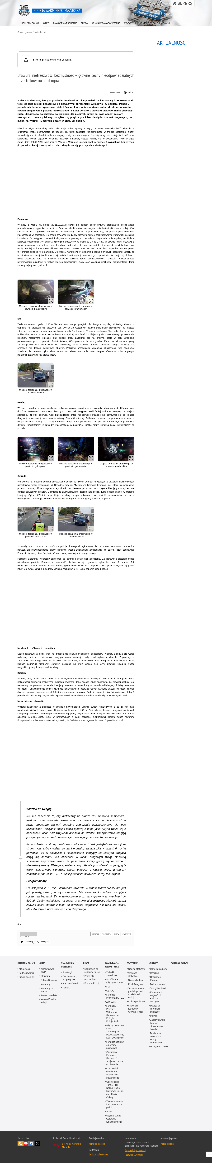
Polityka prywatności (134, 1154)
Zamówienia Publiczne (67, 965)
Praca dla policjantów (90, 977)
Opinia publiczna (136, 1001)
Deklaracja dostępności (99, 1154)
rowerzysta (126, 934)
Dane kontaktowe (159, 969)
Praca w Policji (92, 983)
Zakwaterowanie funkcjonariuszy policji (114, 1104)
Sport (109, 1111)
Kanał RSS (20, 1143)
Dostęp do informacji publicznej (155, 1008)
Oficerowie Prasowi (155, 978)
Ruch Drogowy (135, 984)
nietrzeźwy (106, 934)
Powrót (115, 92)
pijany (116, 934)
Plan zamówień (70, 983)
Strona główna (25, 32)
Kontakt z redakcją (97, 1143)
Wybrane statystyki (133, 974)
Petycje (154, 1016)
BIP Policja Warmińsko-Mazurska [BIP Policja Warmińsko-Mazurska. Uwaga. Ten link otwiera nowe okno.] (72, 1145)
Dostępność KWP (159, 1046)
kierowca (95, 934)
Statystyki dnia (135, 980)
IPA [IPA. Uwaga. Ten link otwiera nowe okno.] (108, 986)
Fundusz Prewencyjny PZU (115, 996)
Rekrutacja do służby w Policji (92, 970)
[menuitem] (30, 22)
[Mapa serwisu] (180, 4)
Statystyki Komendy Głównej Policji (135, 1008)
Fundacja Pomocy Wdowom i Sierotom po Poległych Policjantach (112, 1014)
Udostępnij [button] (27, 942)
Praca (86, 963)
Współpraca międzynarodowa (114, 981)
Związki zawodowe (111, 974)
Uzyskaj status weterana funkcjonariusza (114, 1118)
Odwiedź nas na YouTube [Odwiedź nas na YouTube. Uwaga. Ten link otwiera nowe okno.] (25, 1143)
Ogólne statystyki (137, 969)
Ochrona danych (179, 963)
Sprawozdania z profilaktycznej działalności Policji (136, 993)
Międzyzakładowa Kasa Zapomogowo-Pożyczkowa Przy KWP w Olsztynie (115, 1031)
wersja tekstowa (167, 1143)
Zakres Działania (49, 980)
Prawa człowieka (49, 995)
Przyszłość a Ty (26, 977)
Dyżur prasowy (157, 984)
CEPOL (110, 990)
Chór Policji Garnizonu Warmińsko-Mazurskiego (112, 1073)
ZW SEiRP (111, 1002)
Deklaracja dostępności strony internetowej (156, 1038)
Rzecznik (154, 973)
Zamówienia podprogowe (69, 978)
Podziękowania (26, 973)
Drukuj (128, 92)
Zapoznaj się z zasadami (135, 1150)
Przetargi (67, 972)
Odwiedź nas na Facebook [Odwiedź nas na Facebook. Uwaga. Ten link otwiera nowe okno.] (31, 1143)
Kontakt (66, 987)
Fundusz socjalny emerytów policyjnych (115, 1045)
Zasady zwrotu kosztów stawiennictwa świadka (157, 1024)
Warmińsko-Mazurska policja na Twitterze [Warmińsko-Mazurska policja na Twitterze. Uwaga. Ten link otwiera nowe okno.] (37, 1143)
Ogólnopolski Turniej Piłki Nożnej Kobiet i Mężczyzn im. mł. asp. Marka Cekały (115, 1090)
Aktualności (40, 32)
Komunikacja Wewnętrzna (112, 965)
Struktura (45, 976)
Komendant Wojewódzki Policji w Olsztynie (156, 997)
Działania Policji (26, 963)
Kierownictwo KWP (47, 970)
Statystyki (132, 963)
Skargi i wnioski (158, 988)
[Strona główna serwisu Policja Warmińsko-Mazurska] (174, 4)
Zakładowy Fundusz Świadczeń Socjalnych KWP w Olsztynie (114, 1058)
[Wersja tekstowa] (185, 4)
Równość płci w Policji (48, 1001)
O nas (42, 963)
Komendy (45, 984)
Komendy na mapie (47, 990)
